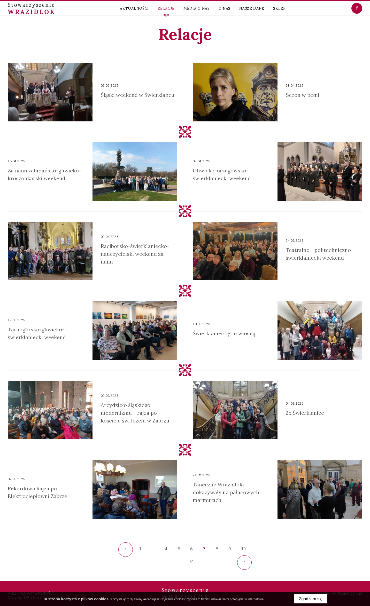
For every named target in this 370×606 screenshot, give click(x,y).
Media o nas (196, 8)
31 (193, 563)
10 (243, 548)
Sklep (279, 8)
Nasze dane (251, 8)
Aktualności (134, 8)
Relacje (166, 8)
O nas (225, 8)
